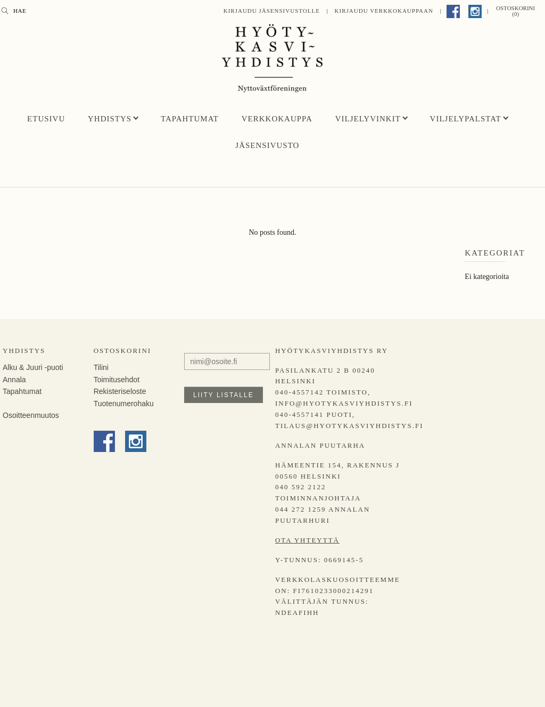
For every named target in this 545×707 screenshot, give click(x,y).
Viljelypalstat (465, 118)
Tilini (101, 367)
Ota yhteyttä (307, 540)
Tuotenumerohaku (124, 403)
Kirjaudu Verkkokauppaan (384, 10)
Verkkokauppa (277, 118)
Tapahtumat (190, 118)
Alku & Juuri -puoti (33, 367)
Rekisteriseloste (120, 391)
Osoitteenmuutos (31, 415)
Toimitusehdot (116, 379)
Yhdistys (109, 118)
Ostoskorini (122, 351)
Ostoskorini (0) (515, 11)
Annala (14, 379)
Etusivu (46, 118)
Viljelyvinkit (368, 118)
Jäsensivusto (267, 145)
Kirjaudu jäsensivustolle (272, 10)
